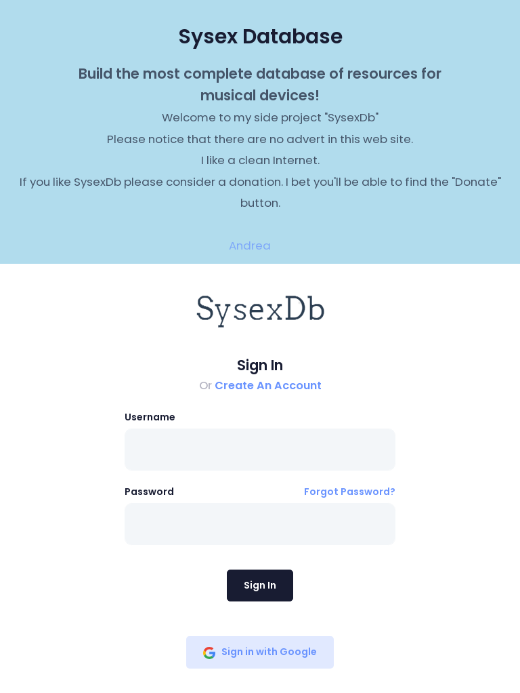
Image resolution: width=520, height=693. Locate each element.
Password (149, 491)
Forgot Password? (349, 491)
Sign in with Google (260, 651)
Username (150, 417)
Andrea (250, 245)
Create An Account (268, 385)
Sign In (260, 585)
